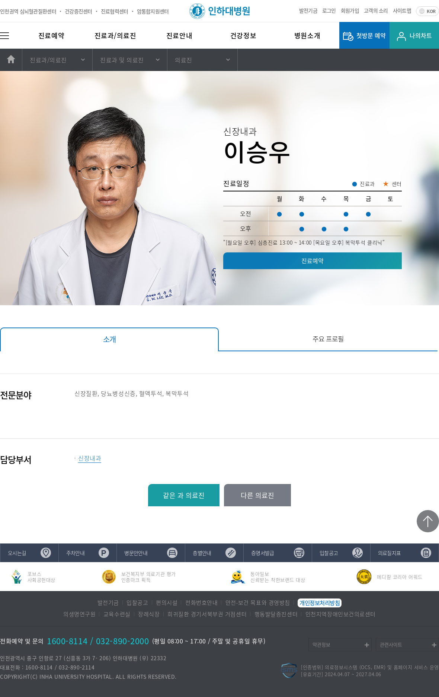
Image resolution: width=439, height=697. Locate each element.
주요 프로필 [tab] (328, 339)
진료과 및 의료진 (122, 59)
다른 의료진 (257, 495)
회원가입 (350, 10)
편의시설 (166, 603)
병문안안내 (135, 552)
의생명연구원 (79, 614)
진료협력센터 (114, 11)
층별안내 (202, 552)
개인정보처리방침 (319, 603)
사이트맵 (402, 10)
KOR (431, 11)
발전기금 (308, 10)
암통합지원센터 (153, 11)
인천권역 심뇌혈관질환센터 (28, 11)
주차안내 (75, 552)
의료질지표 (389, 552)
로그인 (329, 10)
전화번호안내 (201, 603)
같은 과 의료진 (184, 495)
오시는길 (17, 552)
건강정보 (243, 35)
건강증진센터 (78, 11)
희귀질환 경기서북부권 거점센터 (207, 614)
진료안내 (179, 35)
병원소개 (307, 35)
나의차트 (421, 35)
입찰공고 (329, 552)
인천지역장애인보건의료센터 (340, 614)
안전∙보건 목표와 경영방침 (257, 603)
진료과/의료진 (115, 35)
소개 (109, 339)
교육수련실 (117, 614)
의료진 (183, 59)
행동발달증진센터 (276, 614)
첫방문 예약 (371, 35)
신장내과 (89, 458)
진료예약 (51, 35)
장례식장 (149, 614)
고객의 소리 (376, 10)
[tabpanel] (219, 419)
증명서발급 (262, 552)
